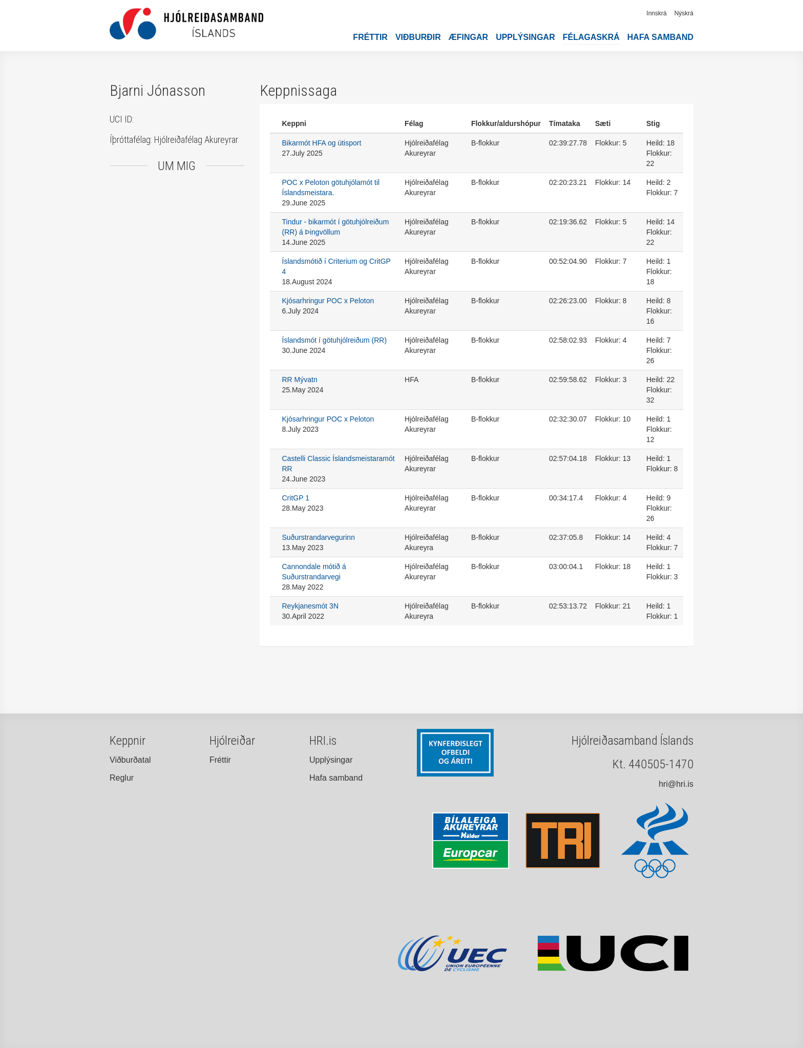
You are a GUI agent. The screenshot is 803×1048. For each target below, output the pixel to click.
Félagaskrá (591, 37)
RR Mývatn (300, 379)
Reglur (122, 777)
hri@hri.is (676, 784)
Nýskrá (683, 13)
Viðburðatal (130, 760)
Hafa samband (660, 37)
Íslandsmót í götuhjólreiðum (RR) (334, 340)
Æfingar (468, 37)
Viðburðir (418, 37)
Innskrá (656, 13)
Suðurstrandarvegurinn (318, 537)
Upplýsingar (525, 37)
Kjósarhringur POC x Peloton (328, 301)
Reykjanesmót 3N (310, 606)
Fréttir (370, 37)
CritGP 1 (295, 498)
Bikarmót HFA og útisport (322, 143)
